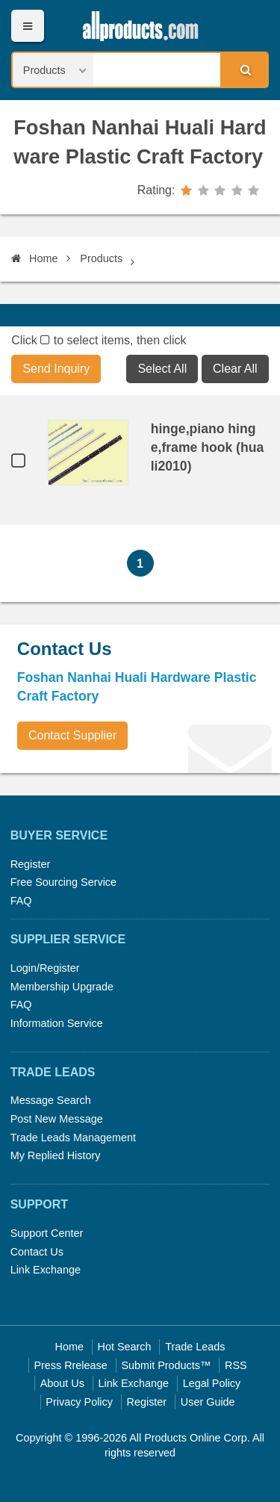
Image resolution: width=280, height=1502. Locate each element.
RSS (236, 1365)
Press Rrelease (70, 1365)
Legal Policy (212, 1383)
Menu (27, 25)
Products (101, 258)
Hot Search (125, 1347)
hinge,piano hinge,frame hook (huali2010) (207, 447)
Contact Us (36, 1252)
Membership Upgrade (61, 987)
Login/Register (45, 968)
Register (30, 864)
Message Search (50, 1100)
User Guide (208, 1402)
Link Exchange (45, 1270)
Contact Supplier (72, 735)
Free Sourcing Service (63, 882)
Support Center (47, 1233)
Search (243, 69)
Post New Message (56, 1119)
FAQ (21, 901)
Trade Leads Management (73, 1137)
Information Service (56, 1023)
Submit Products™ (166, 1365)
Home (34, 258)
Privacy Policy (79, 1402)
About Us (62, 1383)
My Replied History (55, 1155)
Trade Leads (195, 1347)
